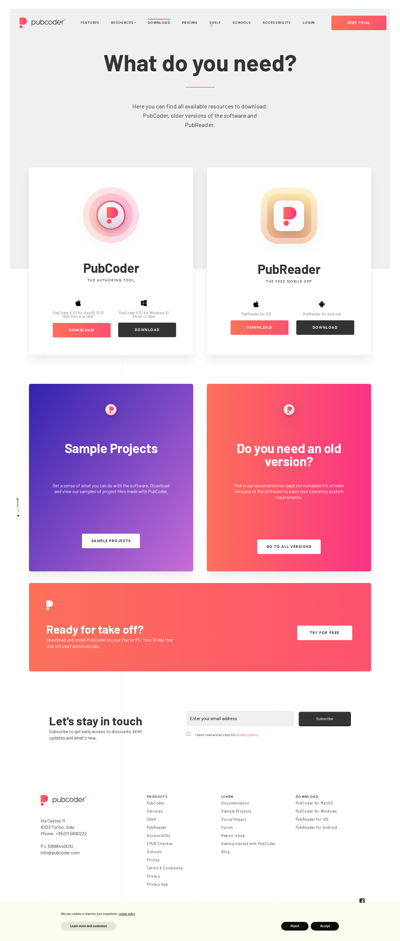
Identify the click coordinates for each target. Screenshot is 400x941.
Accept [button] (325, 926)
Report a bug (233, 835)
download (81, 330)
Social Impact (233, 819)
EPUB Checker (160, 843)
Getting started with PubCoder (248, 843)
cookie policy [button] (127, 913)
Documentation (235, 803)
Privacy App (157, 884)
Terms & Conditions (165, 868)
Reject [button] (295, 926)
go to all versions (288, 546)
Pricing (190, 23)
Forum (227, 827)
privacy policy (247, 735)
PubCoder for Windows (316, 811)
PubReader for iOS (312, 819)
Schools (242, 23)
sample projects (111, 541)
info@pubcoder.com (60, 852)
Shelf (215, 24)
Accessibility (277, 23)
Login (309, 23)
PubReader (157, 827)
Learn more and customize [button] (88, 926)
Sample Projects (236, 811)
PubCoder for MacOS (314, 803)
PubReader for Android (316, 827)
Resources (123, 23)
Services (155, 811)
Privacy (153, 876)
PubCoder (156, 803)
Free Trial (359, 23)
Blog (225, 851)
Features (90, 23)
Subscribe (324, 719)
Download (159, 23)
